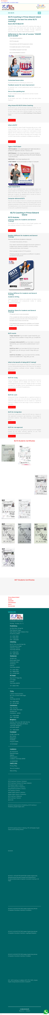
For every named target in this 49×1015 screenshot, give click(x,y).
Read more (12, 120)
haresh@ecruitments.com (16, 621)
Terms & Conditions (15, 768)
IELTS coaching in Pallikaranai (15, 796)
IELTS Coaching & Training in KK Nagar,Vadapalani (20, 783)
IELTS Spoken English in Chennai (15, 785)
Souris (9, 604)
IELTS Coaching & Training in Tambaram (17, 781)
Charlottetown (12, 602)
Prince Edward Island (13, 597)
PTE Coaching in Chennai (14, 790)
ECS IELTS (11, 13)
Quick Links (10, 799)
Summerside (11, 606)
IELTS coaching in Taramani (14, 798)
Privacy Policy (13, 765)
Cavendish (10, 600)
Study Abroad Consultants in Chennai (16, 788)
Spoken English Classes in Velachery (16, 792)
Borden (10, 599)
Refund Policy (13, 770)
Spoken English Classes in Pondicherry (17, 794)
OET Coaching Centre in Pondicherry (16, 786)
